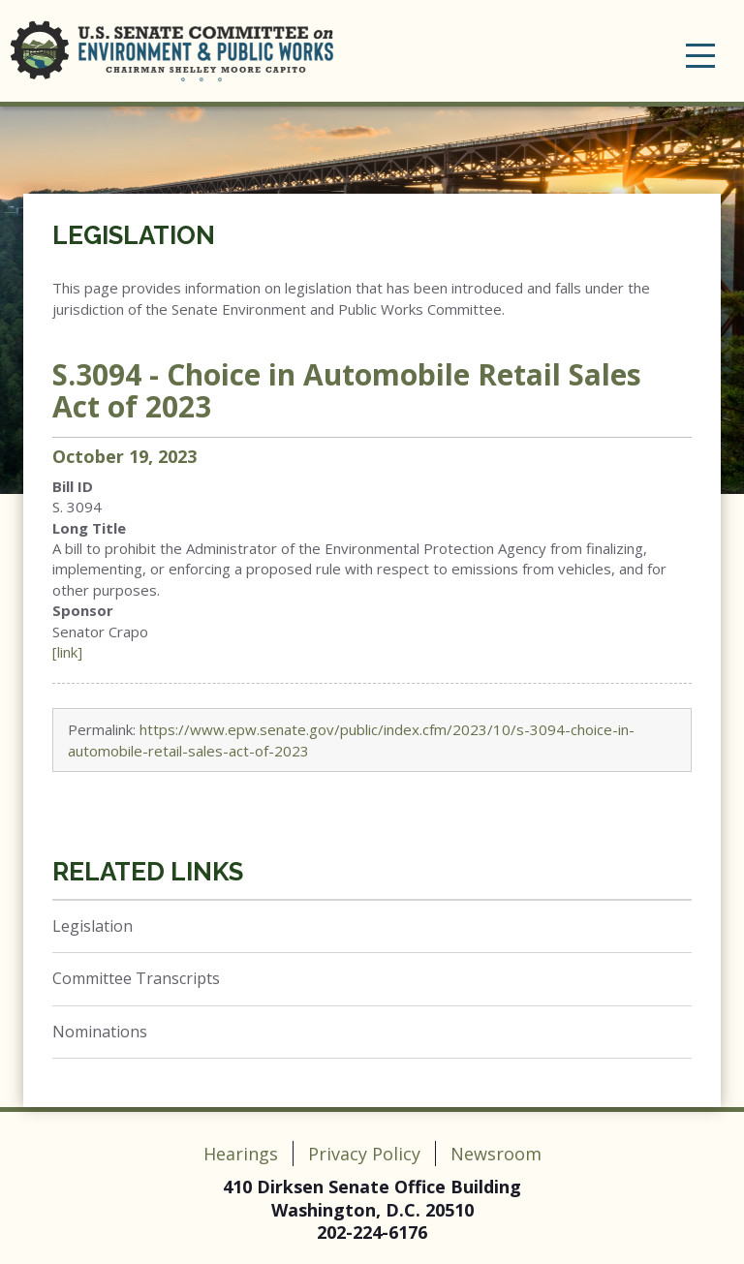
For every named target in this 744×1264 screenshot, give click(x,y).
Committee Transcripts (136, 978)
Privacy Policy (364, 1153)
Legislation (133, 235)
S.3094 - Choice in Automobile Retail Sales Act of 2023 (346, 390)
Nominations (99, 1031)
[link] (67, 652)
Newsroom (496, 1153)
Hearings (240, 1153)
